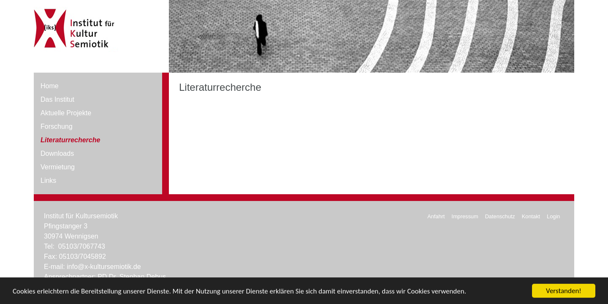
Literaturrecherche (70, 140)
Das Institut (57, 99)
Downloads (57, 153)
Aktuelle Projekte (66, 113)
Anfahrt (436, 216)
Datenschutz (500, 216)
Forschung (57, 126)
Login (553, 216)
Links (48, 180)
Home (50, 86)
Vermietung (58, 167)
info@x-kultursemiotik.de (104, 266)
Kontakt (531, 216)
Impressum (464, 216)
